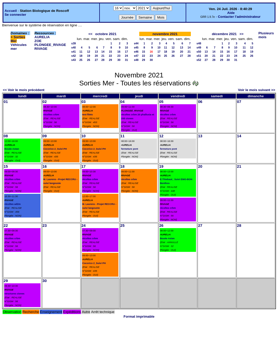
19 (88, 55)
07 (239, 102)
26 (88, 59)
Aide (231, 13)
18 (81, 55)
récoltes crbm (51, 114)
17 (126, 51)
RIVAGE (41, 49)
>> (242, 34)
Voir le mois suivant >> (256, 90)
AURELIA (42, 37)
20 (96, 55)
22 (110, 55)
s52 (199, 59)
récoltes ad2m (12, 204)
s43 (73, 59)
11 (81, 51)
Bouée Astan (11, 149)
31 (126, 59)
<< (90, 34)
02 (45, 102)
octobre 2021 (105, 34)
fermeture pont (129, 149)
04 (122, 102)
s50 (199, 51)
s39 (73, 43)
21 (102, 55)
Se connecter (15, 15)
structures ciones (14, 293)
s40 (73, 47)
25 (81, 59)
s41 (73, 51)
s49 (199, 47)
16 (118, 51)
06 (200, 102)
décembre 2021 (224, 34)
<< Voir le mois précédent (23, 90)
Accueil (11, 11)
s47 (136, 55)
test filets (87, 114)
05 (161, 102)
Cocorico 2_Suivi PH (55, 149)
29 (110, 59)
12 (88, 51)
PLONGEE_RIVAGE (50, 45)
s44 (136, 43)
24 (126, 55)
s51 (199, 55)
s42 (73, 55)
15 (110, 51)
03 (83, 102)
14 (102, 51)
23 (118, 55)
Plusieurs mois (266, 35)
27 (96, 59)
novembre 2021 (164, 34)
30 (118, 59)
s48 (136, 59)
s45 (136, 47)
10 (126, 47)
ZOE (38, 41)
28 (102, 59)
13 (96, 51)
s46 (136, 51)
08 (6, 136)
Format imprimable (139, 316)
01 (6, 102)
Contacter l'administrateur (239, 17)
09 (45, 136)
